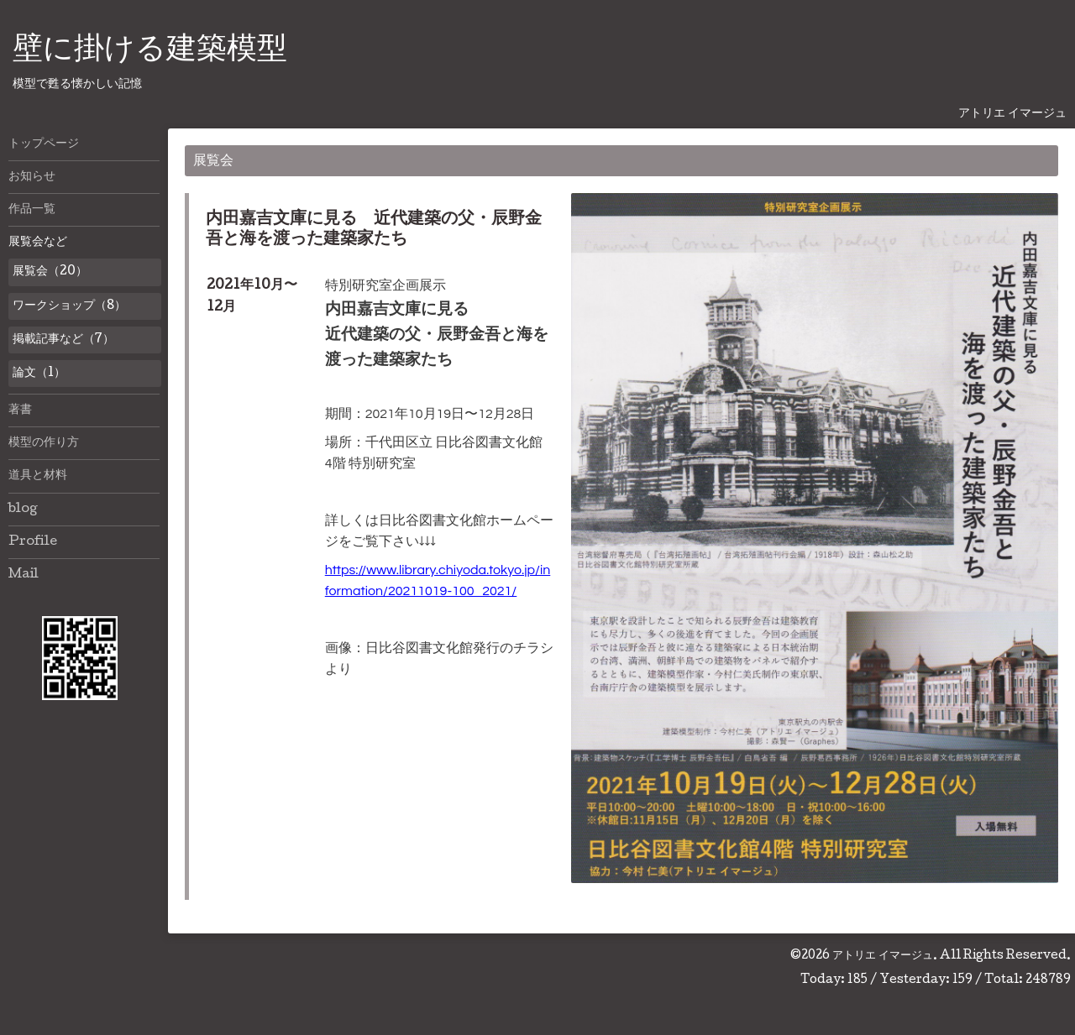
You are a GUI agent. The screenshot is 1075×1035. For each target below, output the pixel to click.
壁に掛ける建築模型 (150, 51)
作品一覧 (31, 210)
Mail (23, 575)
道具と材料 (37, 476)
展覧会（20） (50, 272)
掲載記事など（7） (63, 340)
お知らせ (31, 177)
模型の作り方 (43, 443)
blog (23, 509)
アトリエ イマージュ (882, 956)
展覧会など (37, 242)
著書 (20, 410)
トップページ (43, 144)
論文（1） (39, 373)
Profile (32, 542)
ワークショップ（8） (69, 306)
